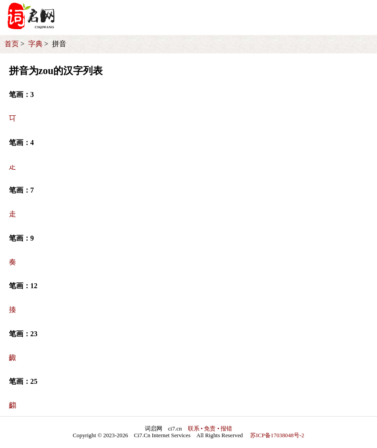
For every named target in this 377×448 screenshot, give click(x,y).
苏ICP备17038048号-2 (277, 435)
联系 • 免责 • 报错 (210, 429)
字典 (35, 44)
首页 (11, 44)
